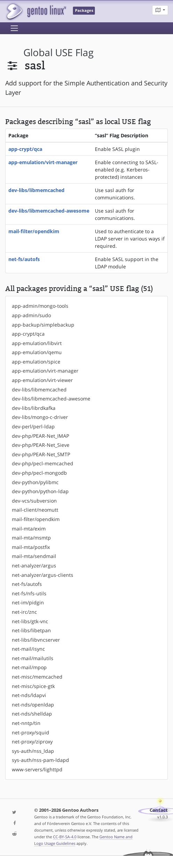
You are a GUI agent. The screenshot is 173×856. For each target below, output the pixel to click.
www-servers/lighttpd (37, 769)
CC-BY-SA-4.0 (64, 836)
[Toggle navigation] (14, 28)
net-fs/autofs (24, 259)
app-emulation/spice (36, 361)
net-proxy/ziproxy (32, 741)
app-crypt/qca (25, 149)
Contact (159, 810)
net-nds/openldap (33, 704)
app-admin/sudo (31, 315)
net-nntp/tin (26, 723)
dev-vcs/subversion (34, 500)
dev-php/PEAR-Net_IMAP (40, 436)
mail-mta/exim (29, 528)
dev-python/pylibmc (35, 482)
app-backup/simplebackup (43, 324)
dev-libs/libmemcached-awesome (48, 210)
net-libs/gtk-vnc (30, 621)
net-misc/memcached (37, 676)
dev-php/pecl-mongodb (39, 472)
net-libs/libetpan (31, 630)
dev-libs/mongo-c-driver (40, 417)
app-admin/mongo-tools (40, 306)
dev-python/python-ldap (40, 491)
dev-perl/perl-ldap (33, 426)
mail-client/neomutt (35, 509)
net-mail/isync (28, 648)
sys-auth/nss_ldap (33, 751)
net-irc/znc (24, 612)
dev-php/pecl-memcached (42, 463)
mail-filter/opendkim (33, 231)
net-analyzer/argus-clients (42, 575)
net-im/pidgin (28, 602)
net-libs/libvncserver (36, 639)
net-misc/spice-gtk (33, 686)
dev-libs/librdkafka (33, 408)
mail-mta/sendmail (34, 556)
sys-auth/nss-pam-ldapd (40, 760)
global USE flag (58, 52)
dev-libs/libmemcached (36, 190)
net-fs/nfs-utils (29, 593)
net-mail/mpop (29, 667)
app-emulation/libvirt (37, 343)
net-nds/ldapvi (29, 695)
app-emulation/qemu (37, 352)
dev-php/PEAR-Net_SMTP (41, 454)
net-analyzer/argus (34, 565)
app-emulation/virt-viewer (42, 380)
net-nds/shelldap (32, 713)
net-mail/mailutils (32, 658)
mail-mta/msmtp (31, 537)
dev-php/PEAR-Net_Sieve (40, 445)
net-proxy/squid (30, 732)
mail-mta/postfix (31, 547)
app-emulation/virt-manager (42, 162)
